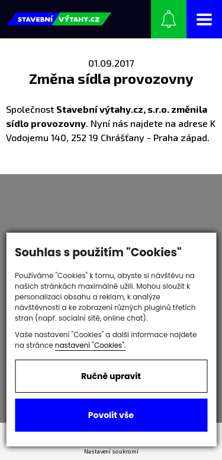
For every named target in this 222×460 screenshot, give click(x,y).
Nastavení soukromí (111, 451)
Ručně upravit (111, 376)
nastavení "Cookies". (90, 345)
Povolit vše (111, 415)
